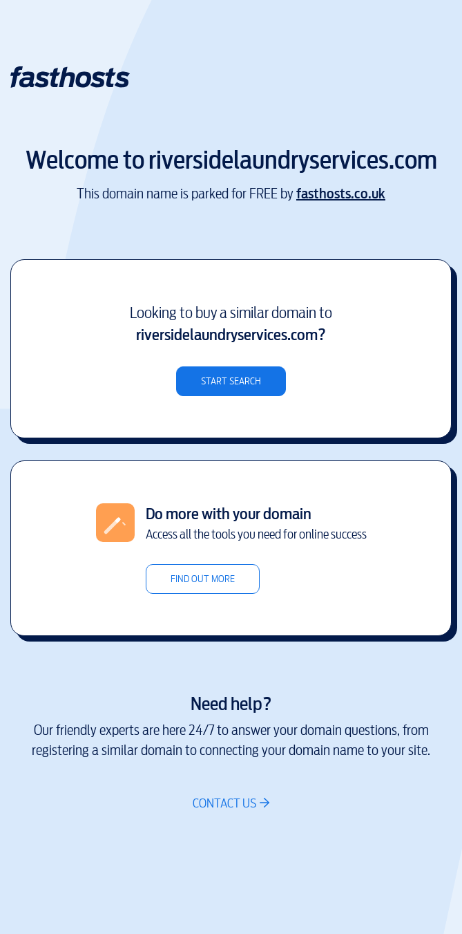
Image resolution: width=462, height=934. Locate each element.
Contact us (224, 803)
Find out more (203, 579)
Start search (231, 381)
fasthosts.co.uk (340, 194)
